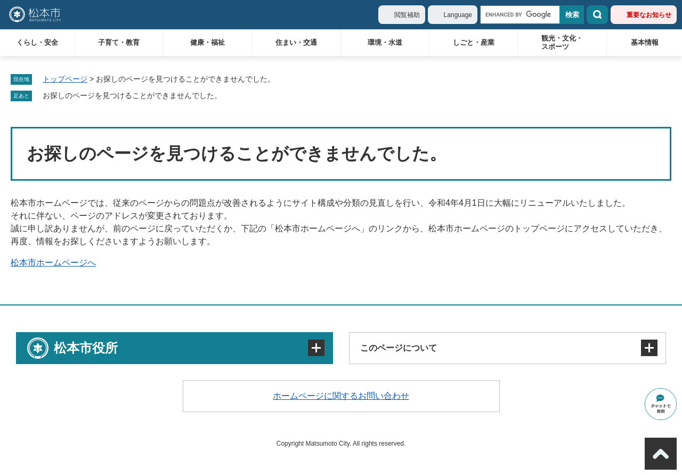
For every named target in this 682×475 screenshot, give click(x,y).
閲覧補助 (407, 15)
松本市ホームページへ (53, 262)
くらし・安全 (37, 42)
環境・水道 (385, 42)
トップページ (65, 79)
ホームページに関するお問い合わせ (341, 395)
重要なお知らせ (649, 15)
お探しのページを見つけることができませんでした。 (132, 95)
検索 (597, 14)
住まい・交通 (296, 42)
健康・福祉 (207, 42)
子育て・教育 (119, 42)
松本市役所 (86, 348)
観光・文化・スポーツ (562, 42)
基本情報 (645, 42)
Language (458, 15)
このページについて (398, 347)
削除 (229, 96)
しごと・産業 (473, 42)
